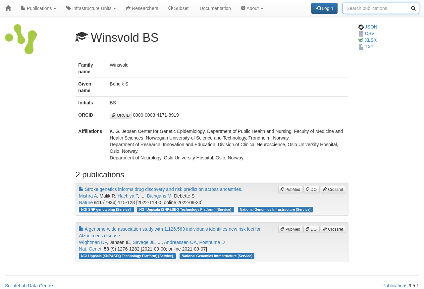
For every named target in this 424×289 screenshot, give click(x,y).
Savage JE (144, 242)
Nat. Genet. (91, 249)
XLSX (367, 40)
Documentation (214, 8)
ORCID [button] (121, 115)
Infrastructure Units (91, 8)
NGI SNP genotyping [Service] (106, 209)
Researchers (142, 8)
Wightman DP (93, 242)
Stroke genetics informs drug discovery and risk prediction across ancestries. (160, 189)
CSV (366, 33)
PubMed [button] (290, 189)
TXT (366, 46)
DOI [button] (311, 189)
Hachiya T (128, 196)
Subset (178, 8)
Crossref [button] (333, 189)
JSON (367, 26)
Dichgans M (159, 196)
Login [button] (324, 8)
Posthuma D (212, 242)
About (252, 8)
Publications (38, 8)
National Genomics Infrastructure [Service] (275, 209)
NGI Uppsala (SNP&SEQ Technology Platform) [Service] (185, 209)
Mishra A (88, 196)
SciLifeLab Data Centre (29, 285)
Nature (86, 202)
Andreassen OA (180, 242)
